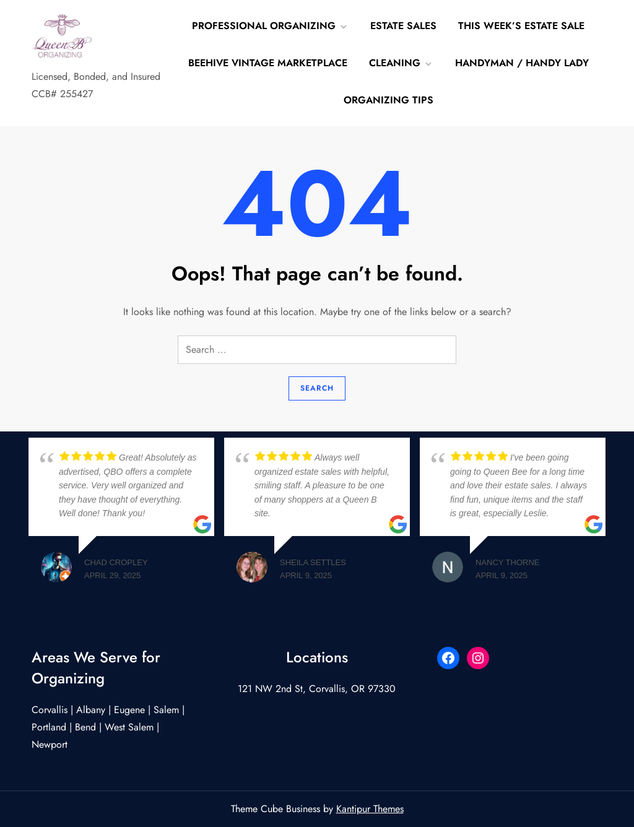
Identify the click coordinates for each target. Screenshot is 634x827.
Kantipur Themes (370, 809)
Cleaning (401, 63)
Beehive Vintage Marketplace (267, 63)
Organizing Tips (388, 100)
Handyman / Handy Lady (522, 63)
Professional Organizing (270, 26)
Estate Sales (403, 26)
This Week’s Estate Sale (521, 26)
